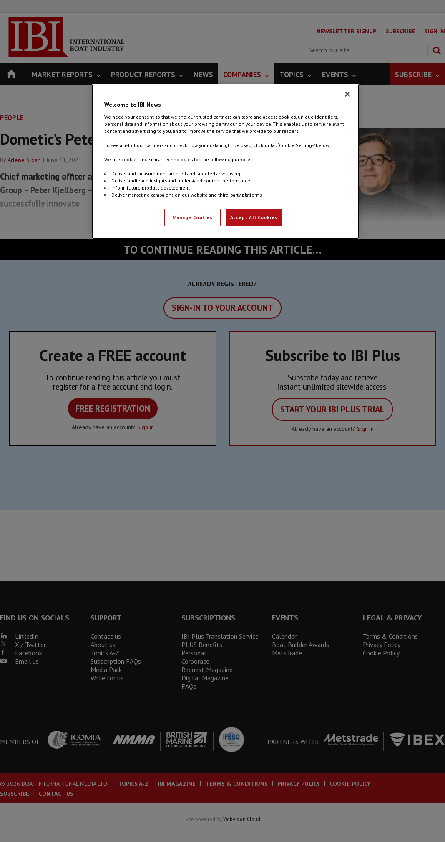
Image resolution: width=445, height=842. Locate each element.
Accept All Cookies (253, 217)
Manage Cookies (193, 217)
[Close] (347, 94)
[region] (225, 161)
